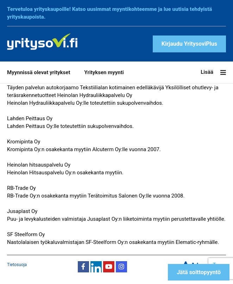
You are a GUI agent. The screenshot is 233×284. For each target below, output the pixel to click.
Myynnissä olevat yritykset (38, 72)
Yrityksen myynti (104, 72)
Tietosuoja (17, 264)
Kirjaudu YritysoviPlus (189, 43)
